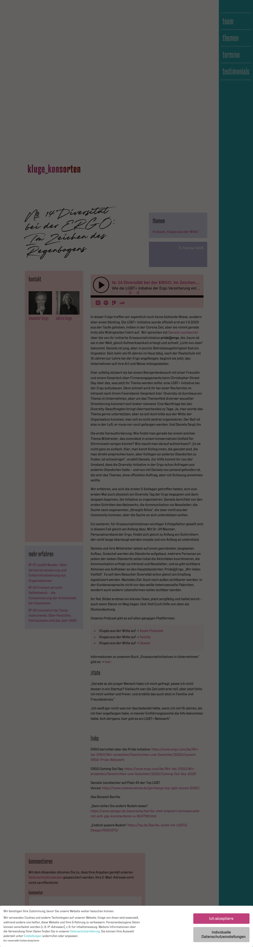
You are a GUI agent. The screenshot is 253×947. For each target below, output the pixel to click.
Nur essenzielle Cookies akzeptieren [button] (21, 942)
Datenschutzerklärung (85, 932)
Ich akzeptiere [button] (221, 919)
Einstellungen (33, 937)
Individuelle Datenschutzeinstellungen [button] (223, 935)
